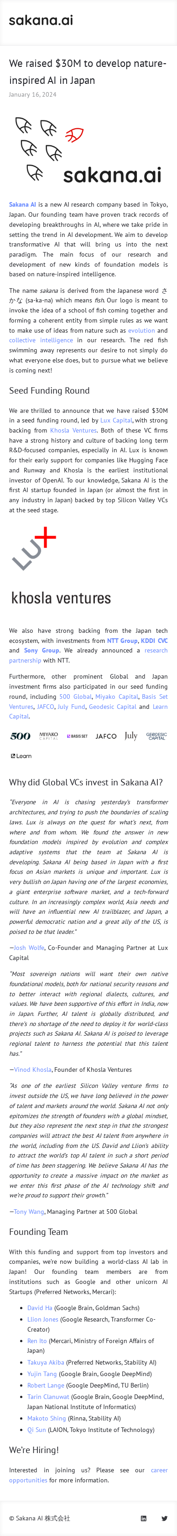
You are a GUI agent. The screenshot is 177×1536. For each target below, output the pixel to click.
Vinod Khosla (33, 1069)
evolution (141, 330)
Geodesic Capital (112, 706)
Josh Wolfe (29, 948)
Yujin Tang (42, 1374)
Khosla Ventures (73, 430)
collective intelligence (41, 340)
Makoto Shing (46, 1418)
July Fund (71, 706)
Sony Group (41, 650)
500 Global (75, 696)
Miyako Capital (116, 696)
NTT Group (122, 640)
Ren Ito (37, 1341)
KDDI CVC (154, 640)
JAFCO (45, 706)
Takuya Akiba (45, 1362)
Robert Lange (45, 1385)
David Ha (39, 1308)
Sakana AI (22, 204)
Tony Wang (29, 1211)
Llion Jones (42, 1319)
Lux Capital (116, 420)
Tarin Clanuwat (48, 1397)
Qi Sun (36, 1430)
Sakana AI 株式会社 (43, 1518)
